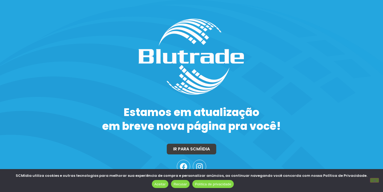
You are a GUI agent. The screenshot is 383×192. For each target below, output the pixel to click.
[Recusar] (374, 180)
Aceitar (160, 184)
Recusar (180, 184)
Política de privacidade (213, 184)
